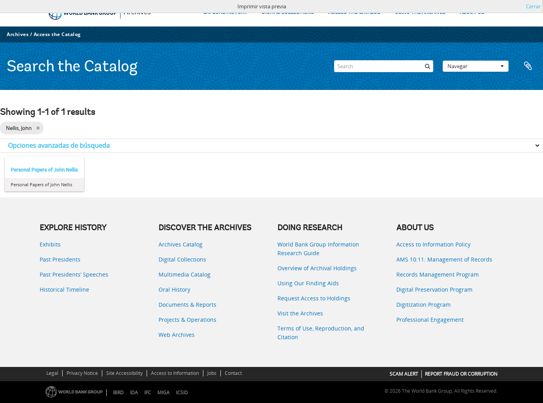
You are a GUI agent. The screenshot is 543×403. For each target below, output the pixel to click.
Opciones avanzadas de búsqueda (59, 145)
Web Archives (177, 334)
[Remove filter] (38, 128)
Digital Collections (182, 259)
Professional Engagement (430, 319)
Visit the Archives (300, 313)
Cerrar (533, 6)
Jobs (211, 373)
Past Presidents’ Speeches (74, 274)
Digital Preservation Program (434, 289)
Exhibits (50, 244)
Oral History (174, 289)
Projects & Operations (187, 319)
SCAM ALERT (404, 374)
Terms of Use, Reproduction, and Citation (320, 333)
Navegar (475, 66)
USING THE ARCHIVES (420, 12)
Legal (52, 373)
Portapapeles (528, 66)
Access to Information (175, 373)
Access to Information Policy (433, 244)
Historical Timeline (64, 289)
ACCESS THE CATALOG (354, 12)
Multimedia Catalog (184, 274)
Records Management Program (437, 274)
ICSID (182, 392)
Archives (18, 34)
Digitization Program (423, 304)
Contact (233, 373)
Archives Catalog (181, 244)
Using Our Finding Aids (308, 283)
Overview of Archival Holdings (317, 268)
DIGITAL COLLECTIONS (288, 12)
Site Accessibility (124, 373)
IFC (147, 392)
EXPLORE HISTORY (225, 12)
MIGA (163, 392)
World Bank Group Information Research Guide (318, 249)
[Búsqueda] (427, 66)
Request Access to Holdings (313, 298)
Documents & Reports (187, 304)
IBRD (118, 392)
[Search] (383, 66)
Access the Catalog (57, 34)
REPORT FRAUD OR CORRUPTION (461, 374)
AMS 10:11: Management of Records (444, 259)
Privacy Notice (82, 373)
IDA (134, 392)
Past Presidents (60, 259)
